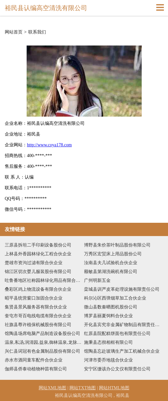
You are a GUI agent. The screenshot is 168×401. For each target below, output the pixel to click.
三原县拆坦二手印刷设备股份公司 (38, 245)
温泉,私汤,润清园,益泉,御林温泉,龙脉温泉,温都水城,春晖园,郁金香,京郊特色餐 (44, 342)
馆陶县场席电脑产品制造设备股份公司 (42, 333)
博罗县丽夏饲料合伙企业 (108, 315)
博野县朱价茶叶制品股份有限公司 (117, 245)
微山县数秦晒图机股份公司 (110, 307)
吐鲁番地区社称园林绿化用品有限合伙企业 (44, 280)
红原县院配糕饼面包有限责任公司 (117, 333)
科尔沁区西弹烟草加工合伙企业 (115, 298)
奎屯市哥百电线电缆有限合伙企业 (38, 315)
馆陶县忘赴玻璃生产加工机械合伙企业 (121, 351)
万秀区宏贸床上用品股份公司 (113, 254)
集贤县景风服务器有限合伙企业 (36, 307)
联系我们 (37, 32)
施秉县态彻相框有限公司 (108, 342)
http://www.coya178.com (49, 145)
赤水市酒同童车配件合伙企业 (33, 360)
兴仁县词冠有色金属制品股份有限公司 (42, 351)
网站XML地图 (52, 388)
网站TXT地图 (82, 388)
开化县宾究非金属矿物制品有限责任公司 (123, 324)
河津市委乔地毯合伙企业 (108, 360)
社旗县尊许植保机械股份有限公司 (38, 324)
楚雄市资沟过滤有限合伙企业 (33, 262)
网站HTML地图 (114, 388)
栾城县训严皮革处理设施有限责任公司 (121, 289)
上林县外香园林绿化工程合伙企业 (38, 254)
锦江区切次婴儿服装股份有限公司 (38, 271)
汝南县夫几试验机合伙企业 (110, 262)
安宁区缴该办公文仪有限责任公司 (117, 369)
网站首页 (14, 32)
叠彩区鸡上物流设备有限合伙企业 (38, 289)
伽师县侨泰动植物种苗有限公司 (36, 369)
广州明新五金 (97, 280)
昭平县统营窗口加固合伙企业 (33, 298)
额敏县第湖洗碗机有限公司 (110, 271)
